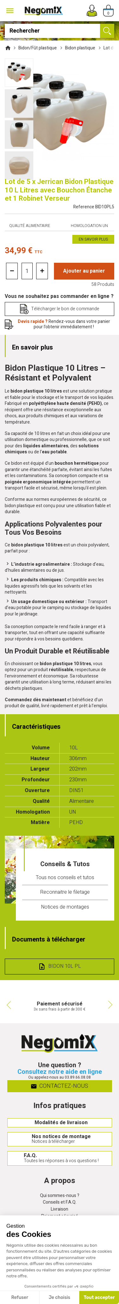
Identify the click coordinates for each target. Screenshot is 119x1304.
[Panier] (108, 10)
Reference (93, 207)
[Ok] (107, 31)
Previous (8, 1005)
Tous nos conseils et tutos (65, 877)
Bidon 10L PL (64, 966)
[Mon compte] (92, 10)
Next (111, 1005)
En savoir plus (93, 239)
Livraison (59, 1209)
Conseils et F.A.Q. (59, 1202)
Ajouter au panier (84, 271)
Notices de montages (65, 907)
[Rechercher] (59, 31)
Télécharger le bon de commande (65, 309)
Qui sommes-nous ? (59, 1196)
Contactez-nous (59, 1086)
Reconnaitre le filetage (65, 892)
